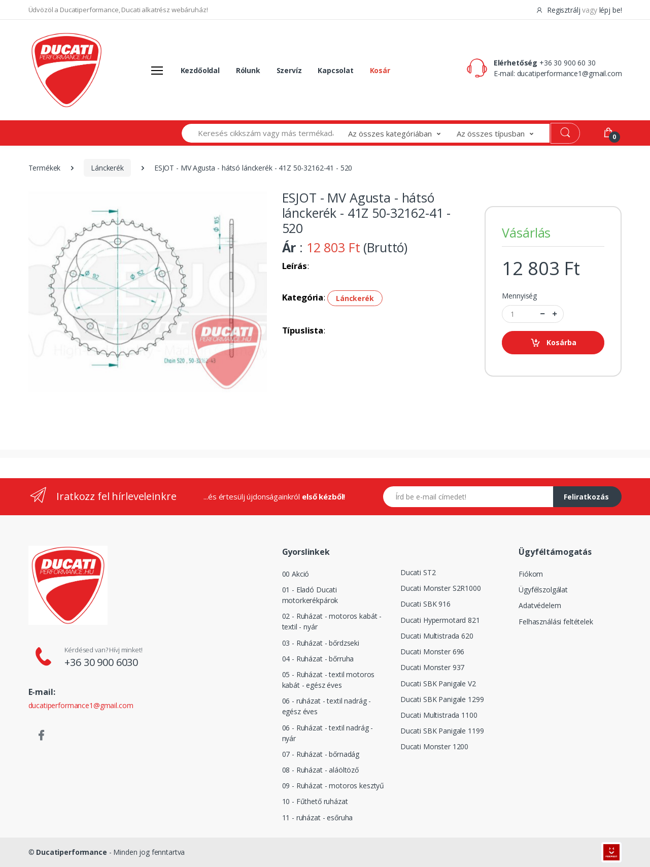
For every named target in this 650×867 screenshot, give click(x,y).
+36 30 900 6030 (101, 662)
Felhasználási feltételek (556, 621)
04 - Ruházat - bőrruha (318, 658)
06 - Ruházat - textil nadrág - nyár (327, 733)
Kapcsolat (336, 70)
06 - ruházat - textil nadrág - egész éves (326, 706)
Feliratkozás (586, 497)
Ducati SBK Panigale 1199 (442, 731)
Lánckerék (107, 168)
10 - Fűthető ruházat (315, 801)
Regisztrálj (559, 10)
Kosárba (553, 343)
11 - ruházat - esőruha (317, 817)
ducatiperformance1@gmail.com (569, 73)
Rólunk (248, 70)
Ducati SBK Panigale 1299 (442, 699)
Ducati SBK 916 (425, 604)
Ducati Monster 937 (432, 667)
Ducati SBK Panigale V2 (438, 683)
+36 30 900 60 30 (567, 63)
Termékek (44, 168)
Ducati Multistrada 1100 (438, 715)
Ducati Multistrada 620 (436, 636)
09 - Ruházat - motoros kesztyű (333, 785)
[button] (402, 133)
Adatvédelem (540, 605)
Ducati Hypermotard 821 (440, 620)
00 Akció (296, 574)
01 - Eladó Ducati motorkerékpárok (310, 595)
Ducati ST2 (418, 572)
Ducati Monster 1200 (434, 746)
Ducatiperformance (71, 852)
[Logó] (66, 70)
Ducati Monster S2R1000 (440, 588)
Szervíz (289, 70)
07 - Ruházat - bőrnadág (321, 754)
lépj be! (610, 10)
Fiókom (531, 574)
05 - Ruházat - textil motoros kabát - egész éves (328, 680)
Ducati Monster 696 (432, 651)
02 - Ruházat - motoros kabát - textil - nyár (332, 621)
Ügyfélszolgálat (543, 589)
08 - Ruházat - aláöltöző (320, 770)
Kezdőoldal (200, 70)
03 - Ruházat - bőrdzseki (321, 643)
